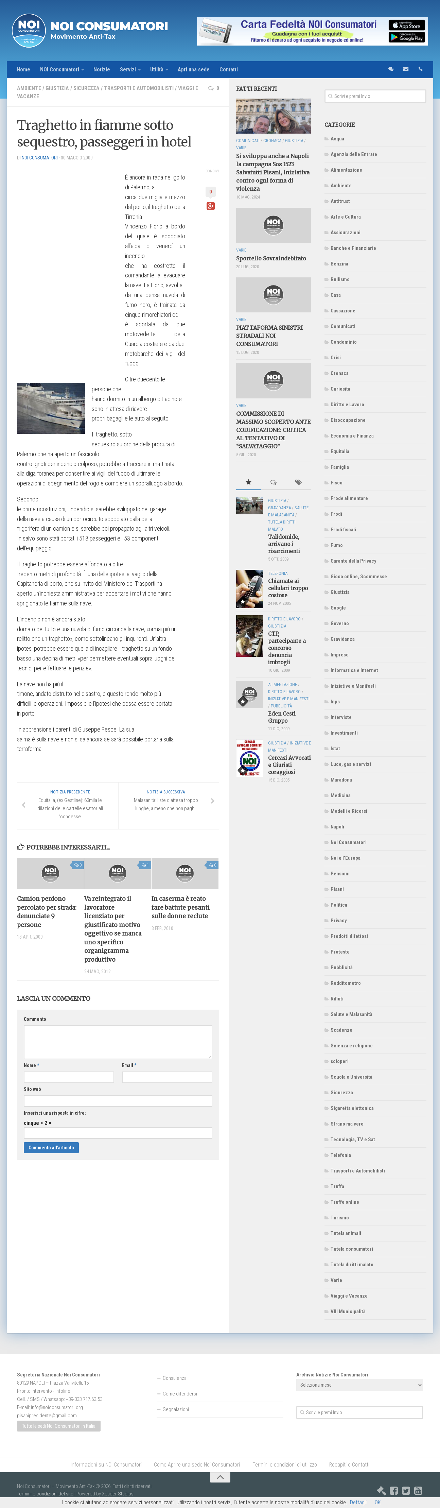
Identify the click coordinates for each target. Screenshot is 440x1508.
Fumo (337, 545)
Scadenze (341, 1030)
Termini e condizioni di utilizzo (284, 1464)
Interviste (341, 717)
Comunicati (343, 326)
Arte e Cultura (346, 217)
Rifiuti (337, 999)
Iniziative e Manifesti (353, 686)
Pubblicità (342, 967)
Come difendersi (180, 1394)
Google (338, 608)
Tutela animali (346, 1233)
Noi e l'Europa (345, 858)
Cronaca (340, 373)
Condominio (344, 342)
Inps (335, 702)
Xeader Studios (118, 1494)
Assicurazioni (345, 232)
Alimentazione (346, 170)
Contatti (229, 69)
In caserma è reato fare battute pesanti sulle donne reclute (181, 907)
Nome (31, 1065)
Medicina (341, 795)
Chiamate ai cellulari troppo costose (288, 588)
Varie (336, 1280)
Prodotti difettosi (349, 936)
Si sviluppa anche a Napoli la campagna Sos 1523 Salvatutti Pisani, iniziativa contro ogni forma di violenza (273, 172)
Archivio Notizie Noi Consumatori (332, 1375)
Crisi (336, 358)
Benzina (339, 264)
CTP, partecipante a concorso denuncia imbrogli (287, 648)
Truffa (337, 1186)
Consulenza (175, 1378)
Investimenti (344, 733)
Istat (335, 749)
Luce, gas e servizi (351, 764)
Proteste (340, 952)
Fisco (336, 483)
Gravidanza (343, 639)
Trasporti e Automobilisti (139, 88)
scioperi (340, 1061)
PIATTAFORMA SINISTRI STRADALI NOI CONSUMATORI (269, 336)
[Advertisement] (68, 269)
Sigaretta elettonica (352, 1108)
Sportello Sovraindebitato (271, 258)
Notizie (101, 69)
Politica (339, 905)
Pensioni (340, 874)
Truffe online (345, 1202)
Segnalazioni (176, 1409)
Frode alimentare (349, 498)
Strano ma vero (347, 1124)
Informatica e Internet (354, 670)
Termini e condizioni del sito (45, 1494)
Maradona (341, 780)
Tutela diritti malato (352, 1265)
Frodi (336, 514)
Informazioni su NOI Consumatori (106, 1464)
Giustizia (57, 88)
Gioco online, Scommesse (359, 576)
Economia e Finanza (352, 436)
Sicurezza (86, 88)
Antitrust (340, 201)
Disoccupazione (348, 420)
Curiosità (340, 389)
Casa (336, 295)
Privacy (339, 921)
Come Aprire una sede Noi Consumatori (197, 1464)
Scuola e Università (351, 1077)
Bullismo (340, 279)
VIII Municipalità (348, 1311)
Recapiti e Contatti (349, 1464)
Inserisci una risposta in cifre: (55, 1113)
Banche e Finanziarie (353, 248)
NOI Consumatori (59, 69)
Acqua (337, 139)
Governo (340, 623)
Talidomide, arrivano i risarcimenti (284, 544)
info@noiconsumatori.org (57, 1407)
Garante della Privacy (353, 561)
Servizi (128, 69)
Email (129, 1065)
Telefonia (341, 1155)
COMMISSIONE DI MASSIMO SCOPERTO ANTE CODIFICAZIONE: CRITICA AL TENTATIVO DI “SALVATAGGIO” (273, 430)
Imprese (340, 655)
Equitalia (340, 451)
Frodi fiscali (343, 530)
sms (390, 69)
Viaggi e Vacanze (349, 1296)
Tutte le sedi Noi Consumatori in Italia (58, 1426)
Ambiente (29, 88)
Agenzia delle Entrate (354, 154)
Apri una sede (194, 69)
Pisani (337, 889)
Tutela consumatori (352, 1249)
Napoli (337, 827)
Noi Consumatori (349, 842)
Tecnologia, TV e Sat (353, 1139)
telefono (420, 69)
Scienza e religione (352, 1046)
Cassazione (343, 311)
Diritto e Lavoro (347, 404)
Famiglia (340, 467)
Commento (35, 1019)
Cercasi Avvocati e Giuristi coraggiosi (289, 765)
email (405, 69)
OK (378, 1502)
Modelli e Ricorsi (349, 811)
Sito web (32, 1089)
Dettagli (358, 1502)
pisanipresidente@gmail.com (47, 1415)
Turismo (340, 1218)
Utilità (157, 69)
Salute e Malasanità (351, 1014)
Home (23, 69)
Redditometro (346, 983)
